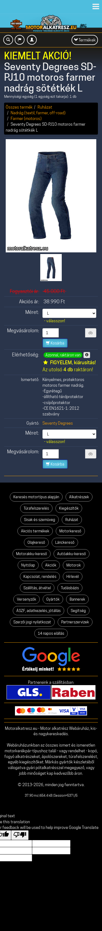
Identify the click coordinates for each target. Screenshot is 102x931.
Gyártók (53, 599)
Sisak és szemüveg (39, 519)
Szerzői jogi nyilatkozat (32, 622)
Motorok (73, 565)
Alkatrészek (79, 497)
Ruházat (45, 107)
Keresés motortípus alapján (36, 497)
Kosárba (55, 343)
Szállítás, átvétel (37, 588)
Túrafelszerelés (36, 508)
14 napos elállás (51, 633)
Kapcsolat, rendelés (39, 576)
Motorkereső (70, 531)
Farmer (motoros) (26, 118)
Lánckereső (65, 542)
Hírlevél (72, 576)
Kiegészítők (69, 508)
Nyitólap (28, 565)
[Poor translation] (20, 835)
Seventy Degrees (57, 423)
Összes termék (19, 107)
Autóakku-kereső (71, 554)
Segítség (78, 610)
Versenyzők (26, 599)
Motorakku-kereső (31, 554)
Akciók (50, 565)
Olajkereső (36, 542)
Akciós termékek (35, 531)
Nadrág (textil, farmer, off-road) (38, 112)
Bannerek (77, 599)
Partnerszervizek (75, 622)
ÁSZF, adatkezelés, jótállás (38, 610)
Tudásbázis (70, 588)
